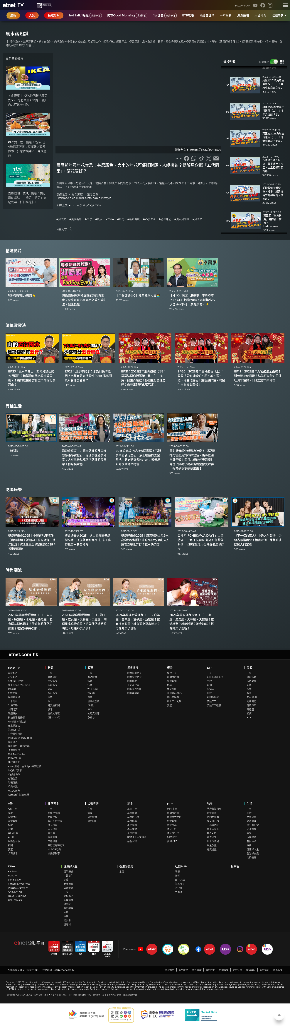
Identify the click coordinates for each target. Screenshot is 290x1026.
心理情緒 (68, 899)
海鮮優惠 (251, 857)
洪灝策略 (243, 15)
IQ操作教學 (14, 774)
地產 (210, 803)
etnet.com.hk (23, 654)
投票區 (235, 866)
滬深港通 (13, 816)
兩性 (66, 912)
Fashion (13, 871)
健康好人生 (253, 849)
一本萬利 (226, 15)
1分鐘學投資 (14, 758)
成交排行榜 (213, 820)
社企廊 (178, 887)
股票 (90, 667)
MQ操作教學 (15, 770)
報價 (209, 684)
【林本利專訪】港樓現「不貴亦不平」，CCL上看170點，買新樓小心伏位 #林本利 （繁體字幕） (192, 300)
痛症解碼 (68, 887)
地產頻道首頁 (214, 808)
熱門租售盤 (213, 816)
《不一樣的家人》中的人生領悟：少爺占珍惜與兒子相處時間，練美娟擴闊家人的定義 (257, 540)
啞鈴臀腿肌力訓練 (21, 295)
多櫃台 (91, 717)
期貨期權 (132, 667)
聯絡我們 (210, 969)
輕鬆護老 (68, 895)
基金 (130, 803)
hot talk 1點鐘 (85, 15)
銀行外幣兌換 (55, 820)
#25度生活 (149, 219)
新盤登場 (212, 812)
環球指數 (251, 676)
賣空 (89, 697)
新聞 (50, 667)
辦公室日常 (253, 824)
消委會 (67, 920)
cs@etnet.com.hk (64, 969)
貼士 (50, 701)
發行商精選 (173, 697)
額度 (10, 812)
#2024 (110, 219)
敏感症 (67, 903)
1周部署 (165, 15)
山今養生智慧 (15, 733)
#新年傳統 (133, 219)
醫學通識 (68, 871)
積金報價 (172, 820)
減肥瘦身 (68, 908)
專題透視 (52, 676)
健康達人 (13, 741)
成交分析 (172, 689)
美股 (249, 667)
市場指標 (52, 841)
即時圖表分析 (134, 689)
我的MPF (172, 841)
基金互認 (132, 841)
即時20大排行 (174, 693)
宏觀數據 (251, 680)
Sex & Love (14, 879)
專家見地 (132, 828)
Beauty (12, 875)
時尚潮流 (14, 570)
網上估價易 (213, 841)
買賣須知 (212, 837)
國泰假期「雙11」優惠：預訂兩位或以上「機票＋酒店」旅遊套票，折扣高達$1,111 (27, 197)
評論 (50, 689)
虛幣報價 (92, 816)
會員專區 (251, 841)
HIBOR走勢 (54, 849)
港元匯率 (52, 824)
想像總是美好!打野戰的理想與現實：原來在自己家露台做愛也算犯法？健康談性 (84, 300)
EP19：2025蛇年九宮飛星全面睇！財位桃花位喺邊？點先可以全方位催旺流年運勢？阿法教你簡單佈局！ (257, 376)
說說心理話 (14, 729)
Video (178, 891)
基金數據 (132, 833)
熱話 (249, 812)
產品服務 (183, 969)
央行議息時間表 (56, 845)
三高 (66, 891)
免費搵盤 (212, 849)
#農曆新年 (75, 219)
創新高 (91, 693)
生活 (249, 803)
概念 (249, 693)
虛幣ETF (92, 820)
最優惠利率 (54, 853)
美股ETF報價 (214, 705)
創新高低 (251, 701)
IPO (89, 709)
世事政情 (251, 816)
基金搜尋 (132, 820)
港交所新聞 (54, 705)
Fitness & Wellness (19, 883)
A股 (10, 803)
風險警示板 (14, 841)
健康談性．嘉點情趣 (19, 745)
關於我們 (170, 969)
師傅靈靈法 (16, 325)
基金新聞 (132, 812)
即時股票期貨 (134, 676)
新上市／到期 (174, 701)
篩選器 (210, 689)
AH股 (90, 705)
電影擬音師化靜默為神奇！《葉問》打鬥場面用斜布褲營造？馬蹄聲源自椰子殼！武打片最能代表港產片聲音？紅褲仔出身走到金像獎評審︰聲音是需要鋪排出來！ (192, 459)
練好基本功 (14, 762)
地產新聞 (212, 833)
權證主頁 (172, 672)
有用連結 (264, 969)
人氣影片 (13, 676)
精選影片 (14, 250)
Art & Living (15, 891)
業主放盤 (212, 845)
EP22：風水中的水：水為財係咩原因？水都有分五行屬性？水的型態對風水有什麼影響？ (88, 376)
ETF (209, 667)
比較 (209, 693)
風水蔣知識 (14, 725)
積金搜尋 (172, 824)
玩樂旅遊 (251, 837)
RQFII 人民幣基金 (136, 837)
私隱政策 (224, 969)
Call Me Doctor (17, 754)
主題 (209, 680)
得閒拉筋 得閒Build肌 (20, 737)
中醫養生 (68, 875)
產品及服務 (14, 790)
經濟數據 (52, 837)
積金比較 (172, 828)
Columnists (15, 899)
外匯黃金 (53, 803)
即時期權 (132, 680)
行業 (89, 684)
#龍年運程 (165, 219)
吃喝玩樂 (14, 489)
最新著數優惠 (14, 58)
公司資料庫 (93, 713)
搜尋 (50, 709)
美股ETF (211, 701)
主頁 (50, 672)
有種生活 (14, 405)
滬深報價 (13, 820)
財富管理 (251, 820)
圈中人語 (180, 879)
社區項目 (180, 883)
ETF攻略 (188, 15)
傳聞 (50, 697)
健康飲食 (68, 883)
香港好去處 (253, 853)
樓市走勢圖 (213, 828)
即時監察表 (133, 693)
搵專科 (67, 924)
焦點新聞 (52, 680)
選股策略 (251, 705)
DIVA (11, 866)
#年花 (120, 219)
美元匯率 (52, 828)
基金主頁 (132, 808)
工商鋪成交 (213, 824)
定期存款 (52, 816)
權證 (170, 667)
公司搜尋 (13, 853)
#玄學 (88, 219)
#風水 (98, 219)
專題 (177, 871)
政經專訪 (278, 15)
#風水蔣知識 (181, 219)
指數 (89, 680)
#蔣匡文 (61, 219)
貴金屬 (51, 833)
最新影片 (13, 672)
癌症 (66, 879)
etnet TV (14, 667)
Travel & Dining (17, 895)
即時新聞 (52, 684)
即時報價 (92, 676)
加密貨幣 (93, 803)
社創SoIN (181, 866)
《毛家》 (14, 451)
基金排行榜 (133, 816)
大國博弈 (260, 15)
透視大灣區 (54, 713)
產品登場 (132, 824)
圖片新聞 (52, 693)
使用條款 (237, 969)
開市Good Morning (127, 15)
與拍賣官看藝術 (16, 717)
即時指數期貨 (134, 672)
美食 (249, 833)
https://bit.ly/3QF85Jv (86, 205)
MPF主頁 (172, 808)
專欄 (249, 845)
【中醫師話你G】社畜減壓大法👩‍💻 (138, 295)
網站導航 (251, 969)
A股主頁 (12, 808)
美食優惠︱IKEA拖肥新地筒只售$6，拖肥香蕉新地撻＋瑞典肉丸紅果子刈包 (28, 100)
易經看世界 (206, 15)
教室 (169, 705)
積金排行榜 (173, 833)
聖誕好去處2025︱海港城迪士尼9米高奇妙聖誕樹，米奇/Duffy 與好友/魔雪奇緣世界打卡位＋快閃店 (144, 540)
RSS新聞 (277, 969)
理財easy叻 (54, 717)
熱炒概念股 (93, 701)
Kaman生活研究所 (18, 794)
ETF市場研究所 (215, 676)
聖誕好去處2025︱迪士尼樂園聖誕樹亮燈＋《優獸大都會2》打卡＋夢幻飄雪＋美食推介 (88, 540)
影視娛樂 (251, 828)
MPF (170, 803)
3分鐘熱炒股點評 (17, 721)
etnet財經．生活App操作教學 (24, 766)
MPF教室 (172, 837)
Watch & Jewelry (18, 887)
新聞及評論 (133, 684)
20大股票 (92, 689)
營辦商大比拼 (174, 816)
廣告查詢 (197, 969)
